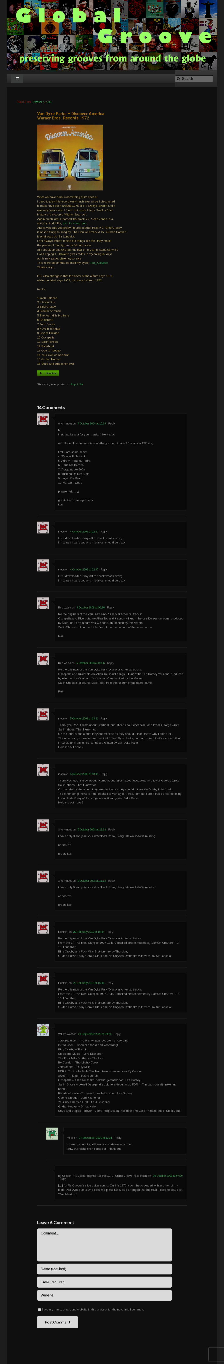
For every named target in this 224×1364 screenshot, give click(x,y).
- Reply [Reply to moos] (102, 532)
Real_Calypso (98, 263)
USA (80, 385)
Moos (70, 1138)
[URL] (104, 1296)
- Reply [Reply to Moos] (116, 1138)
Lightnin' (63, 932)
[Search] (194, 78)
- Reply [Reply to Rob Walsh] (109, 608)
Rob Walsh (64, 608)
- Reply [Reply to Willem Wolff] (115, 1034)
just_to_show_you (74, 224)
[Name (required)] (104, 1269)
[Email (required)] (104, 1283)
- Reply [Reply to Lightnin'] (108, 932)
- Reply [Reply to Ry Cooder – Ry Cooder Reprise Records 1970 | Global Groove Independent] (62, 1179)
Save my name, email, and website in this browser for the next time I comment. (93, 1310)
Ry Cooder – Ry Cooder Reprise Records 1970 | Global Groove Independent (102, 1176)
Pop (73, 385)
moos (61, 532)
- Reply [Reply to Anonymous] (110, 424)
